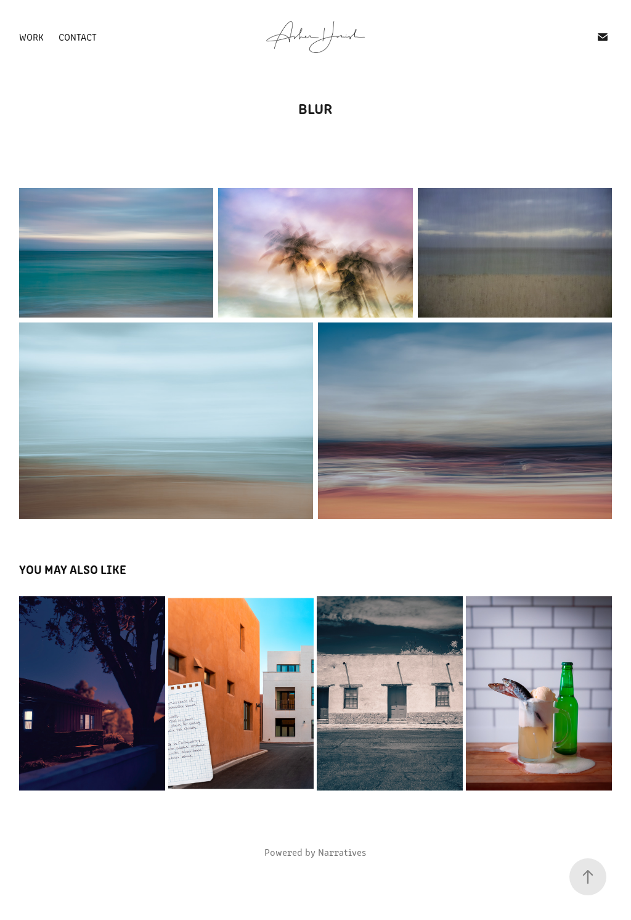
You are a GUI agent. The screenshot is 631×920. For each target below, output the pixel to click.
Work (31, 36)
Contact (78, 36)
